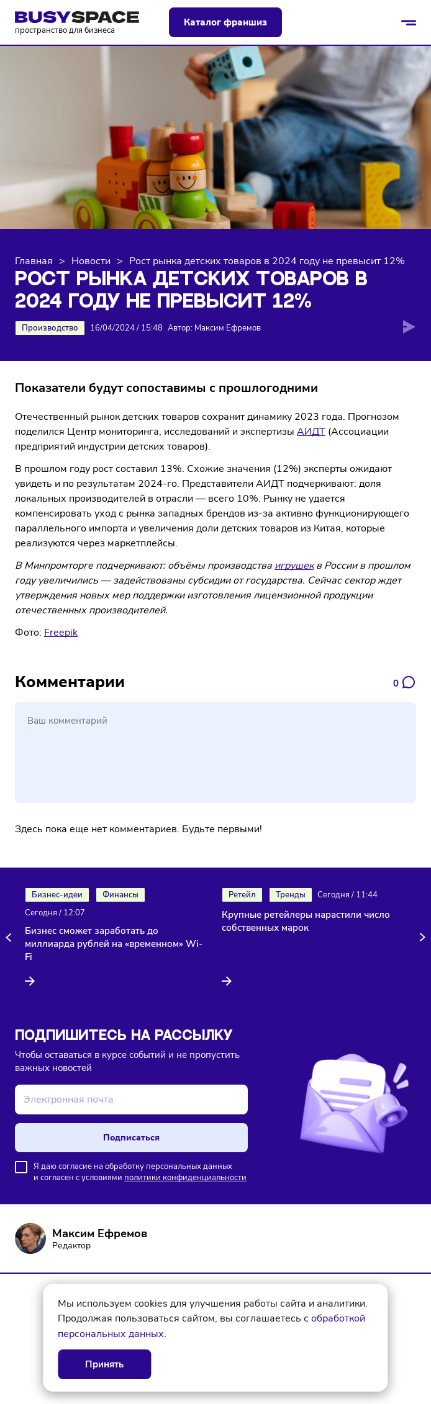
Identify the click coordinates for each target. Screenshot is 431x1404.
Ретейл (242, 894)
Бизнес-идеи (57, 894)
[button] (10, 938)
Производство (50, 328)
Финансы (120, 894)
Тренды (291, 894)
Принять (104, 1364)
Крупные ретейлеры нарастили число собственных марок (306, 921)
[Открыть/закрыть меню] (408, 22)
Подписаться (131, 1138)
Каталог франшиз (225, 22)
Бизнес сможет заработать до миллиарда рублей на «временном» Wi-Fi (113, 944)
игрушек (294, 565)
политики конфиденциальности (185, 1177)
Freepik (61, 632)
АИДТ (311, 431)
